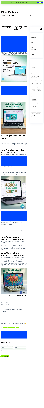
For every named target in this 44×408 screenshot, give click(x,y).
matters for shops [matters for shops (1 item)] (39, 90)
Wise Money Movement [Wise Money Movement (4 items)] (34, 120)
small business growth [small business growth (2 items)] (38, 113)
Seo (36, 51)
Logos (36, 42)
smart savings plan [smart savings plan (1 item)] (33, 115)
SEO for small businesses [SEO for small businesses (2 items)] (34, 106)
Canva (7, 154)
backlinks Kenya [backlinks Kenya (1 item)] (33, 67)
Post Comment (5, 356)
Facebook (5, 327)
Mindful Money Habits (36, 47)
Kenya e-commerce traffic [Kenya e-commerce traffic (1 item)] (34, 81)
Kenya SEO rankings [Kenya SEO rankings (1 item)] (39, 83)
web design (36, 56)
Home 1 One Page (4, 15)
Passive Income (36, 49)
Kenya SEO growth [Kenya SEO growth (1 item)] (33, 83)
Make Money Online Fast (36, 44)
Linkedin (17, 327)
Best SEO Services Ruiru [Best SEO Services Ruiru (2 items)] (34, 69)
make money (5, 144)
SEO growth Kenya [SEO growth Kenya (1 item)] (33, 108)
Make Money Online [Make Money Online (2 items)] (33, 90)
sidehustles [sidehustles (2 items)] (33, 113)
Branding (36, 40)
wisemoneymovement (12, 332)
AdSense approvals (36, 37)
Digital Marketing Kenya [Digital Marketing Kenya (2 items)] (34, 74)
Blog (36, 39)
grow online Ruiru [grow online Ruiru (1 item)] (33, 76)
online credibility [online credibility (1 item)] (38, 92)
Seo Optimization (36, 52)
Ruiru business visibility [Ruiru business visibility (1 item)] (34, 99)
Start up (36, 54)
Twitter (9, 327)
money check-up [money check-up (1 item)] (33, 92)
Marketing (36, 45)
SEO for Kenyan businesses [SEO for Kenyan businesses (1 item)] (34, 104)
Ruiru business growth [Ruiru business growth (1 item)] (34, 97)
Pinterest (13, 327)
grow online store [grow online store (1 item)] (38, 76)
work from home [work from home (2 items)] (39, 120)
